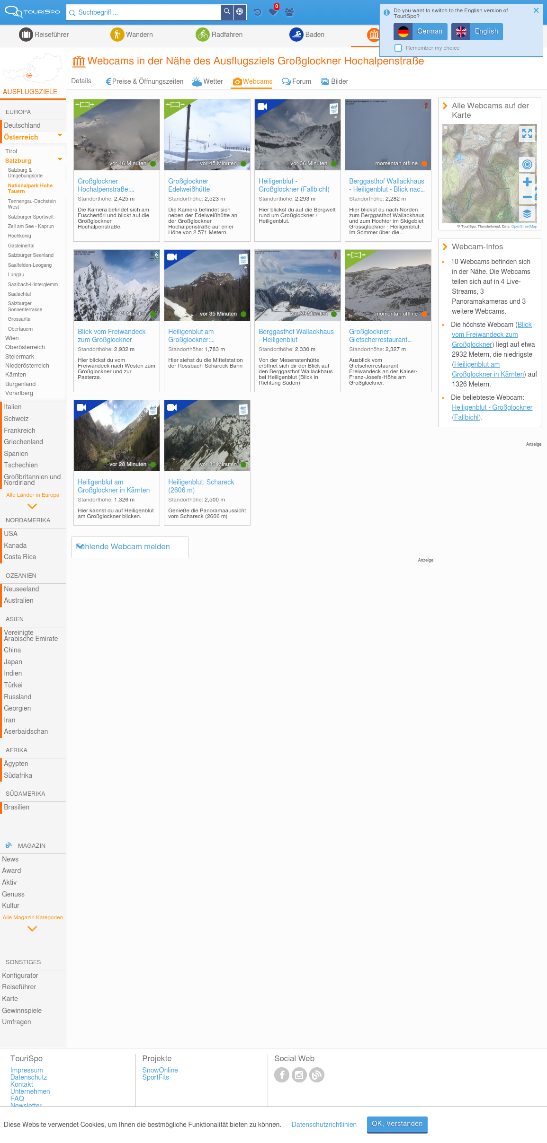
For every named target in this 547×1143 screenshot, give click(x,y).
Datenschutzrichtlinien (324, 1125)
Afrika (16, 750)
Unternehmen (30, 1092)
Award (11, 871)
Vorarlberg (19, 393)
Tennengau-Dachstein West (32, 204)
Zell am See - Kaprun (31, 226)
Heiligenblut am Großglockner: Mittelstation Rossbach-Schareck (202, 336)
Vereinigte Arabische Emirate (31, 636)
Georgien (17, 708)
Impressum (26, 1070)
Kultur (10, 906)
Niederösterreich (27, 366)
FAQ (17, 1099)
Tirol (11, 152)
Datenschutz (28, 1077)
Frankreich (20, 431)
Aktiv (9, 882)
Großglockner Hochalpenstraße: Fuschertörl (104, 186)
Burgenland (20, 384)
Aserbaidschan (26, 732)
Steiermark (19, 357)
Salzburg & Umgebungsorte (25, 173)
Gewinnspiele (22, 1011)
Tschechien (21, 465)
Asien (15, 619)
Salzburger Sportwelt (31, 217)
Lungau (16, 275)
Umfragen (16, 1022)
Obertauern (20, 329)
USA (11, 534)
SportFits (156, 1077)
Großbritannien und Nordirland (32, 480)
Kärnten (15, 375)
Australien (18, 601)
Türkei (13, 685)
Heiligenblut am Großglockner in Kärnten (114, 486)
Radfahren (226, 35)
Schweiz (16, 419)
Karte (10, 999)
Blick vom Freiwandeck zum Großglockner (112, 336)
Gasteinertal (21, 246)
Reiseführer (51, 35)
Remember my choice (433, 48)
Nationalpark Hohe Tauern (30, 189)
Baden (314, 35)
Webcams (257, 82)
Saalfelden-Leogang (30, 265)
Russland (17, 697)
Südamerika (25, 794)
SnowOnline (160, 1070)
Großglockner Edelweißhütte (189, 185)
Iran (9, 720)
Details (81, 81)
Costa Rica (20, 557)
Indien (13, 673)
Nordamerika (28, 521)
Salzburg (18, 161)
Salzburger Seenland (31, 255)
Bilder (339, 82)
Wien (12, 338)
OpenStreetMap (524, 227)
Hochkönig (19, 236)
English (487, 31)
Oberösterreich (25, 347)
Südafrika (18, 776)
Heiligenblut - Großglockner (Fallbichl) (294, 185)
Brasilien (16, 807)
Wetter (213, 82)
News (10, 859)
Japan (13, 662)
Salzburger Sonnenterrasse (25, 306)
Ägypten (16, 764)
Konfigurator (20, 976)
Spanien (16, 454)
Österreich (21, 137)
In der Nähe (245, 13)
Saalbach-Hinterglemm (33, 284)
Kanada (15, 546)
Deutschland (22, 126)
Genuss (13, 894)
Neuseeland (21, 589)
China (12, 650)
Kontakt (21, 1084)
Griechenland (23, 442)
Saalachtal (19, 294)
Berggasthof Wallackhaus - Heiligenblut (296, 336)
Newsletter (26, 1106)
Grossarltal (20, 319)
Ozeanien (21, 576)
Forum (301, 82)
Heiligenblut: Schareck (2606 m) (201, 486)
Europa (18, 112)
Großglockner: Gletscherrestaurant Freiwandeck (378, 336)
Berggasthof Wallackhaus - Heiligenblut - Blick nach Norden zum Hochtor (386, 186)
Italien (12, 407)
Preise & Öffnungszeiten (148, 82)
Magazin (31, 846)
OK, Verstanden (397, 1124)
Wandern (139, 35)
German (430, 31)
